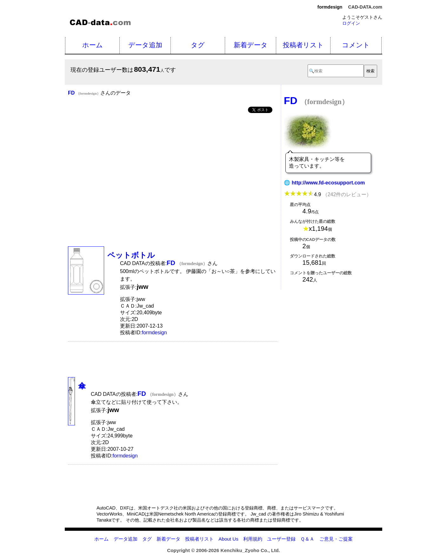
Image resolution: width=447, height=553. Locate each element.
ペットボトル (131, 255)
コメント (356, 45)
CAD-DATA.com (365, 7)
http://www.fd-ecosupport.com (328, 182)
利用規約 (252, 539)
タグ (198, 45)
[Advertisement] (172, 166)
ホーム (92, 45)
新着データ (251, 45)
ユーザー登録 (281, 539)
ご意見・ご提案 (336, 539)
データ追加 (145, 45)
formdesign (154, 332)
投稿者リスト (303, 45)
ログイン (351, 23)
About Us (228, 539)
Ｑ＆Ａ (307, 539)
